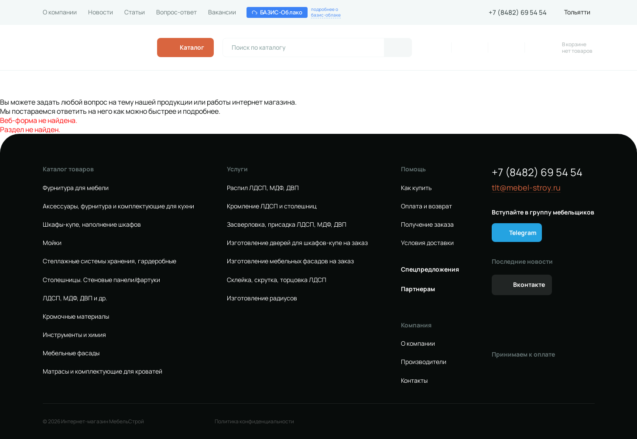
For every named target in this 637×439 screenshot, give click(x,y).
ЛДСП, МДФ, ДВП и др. (75, 298)
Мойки (52, 243)
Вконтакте (529, 284)
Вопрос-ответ (176, 12)
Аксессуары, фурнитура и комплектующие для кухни (118, 206)
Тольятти (577, 12)
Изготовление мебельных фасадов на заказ (290, 261)
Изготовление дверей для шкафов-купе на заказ (297, 243)
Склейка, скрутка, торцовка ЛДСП (276, 280)
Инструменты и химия (74, 335)
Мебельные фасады (71, 353)
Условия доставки (427, 243)
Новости (100, 12)
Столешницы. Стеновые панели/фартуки (101, 280)
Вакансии (222, 12)
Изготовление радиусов (262, 298)
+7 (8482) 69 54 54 (518, 12)
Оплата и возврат (426, 206)
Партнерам (418, 289)
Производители (423, 362)
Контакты (414, 381)
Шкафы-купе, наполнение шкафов (92, 224)
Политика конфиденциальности (254, 421)
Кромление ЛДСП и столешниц (272, 206)
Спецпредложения (430, 269)
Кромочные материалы (76, 316)
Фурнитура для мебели (76, 188)
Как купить (416, 188)
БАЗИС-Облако (277, 12)
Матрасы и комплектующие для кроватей (102, 371)
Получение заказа (427, 224)
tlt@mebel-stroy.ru (526, 188)
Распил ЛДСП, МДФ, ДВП (263, 188)
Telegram (523, 232)
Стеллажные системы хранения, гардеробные (109, 261)
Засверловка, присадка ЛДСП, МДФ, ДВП (286, 224)
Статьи (134, 12)
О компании (60, 12)
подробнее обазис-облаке (326, 12)
